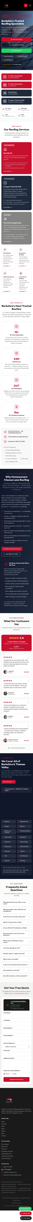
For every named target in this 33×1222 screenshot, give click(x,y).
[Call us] (25, 5)
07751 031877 (7, 1169)
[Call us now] (26, 1213)
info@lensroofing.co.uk (10, 1172)
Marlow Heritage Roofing (24, 1184)
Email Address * (8, 1028)
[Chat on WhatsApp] (25, 1209)
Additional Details (9, 1058)
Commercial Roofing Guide (8, 1192)
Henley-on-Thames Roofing (8, 1186)
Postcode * (7, 1050)
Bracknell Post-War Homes (24, 1190)
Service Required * (9, 1043)
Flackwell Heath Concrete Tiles (9, 1188)
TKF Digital (25, 1205)
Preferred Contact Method (12, 1070)
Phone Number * (9, 1035)
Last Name (7, 1020)
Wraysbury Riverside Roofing (8, 1184)
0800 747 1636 (7, 1167)
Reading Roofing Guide (25, 1188)
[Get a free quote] (26, 1218)
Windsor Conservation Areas (8, 1190)
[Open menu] (30, 5)
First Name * (7, 1013)
